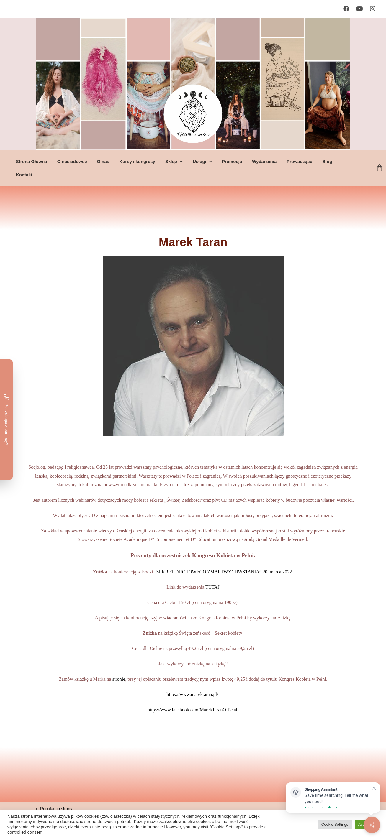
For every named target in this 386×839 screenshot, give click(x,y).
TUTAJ (212, 587)
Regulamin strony (56, 808)
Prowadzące (299, 161)
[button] (173, 161)
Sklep (173, 161)
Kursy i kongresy (137, 161)
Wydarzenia (264, 161)
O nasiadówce (72, 161)
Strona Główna (31, 161)
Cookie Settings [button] (334, 824)
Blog (327, 161)
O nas (103, 161)
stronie (118, 679)
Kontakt (24, 174)
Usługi (202, 161)
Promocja (232, 161)
